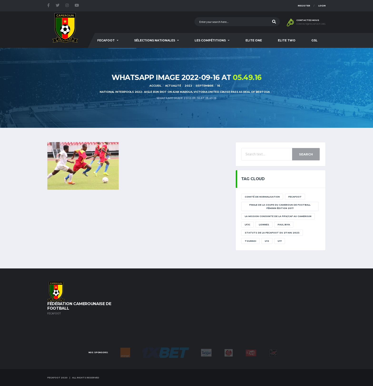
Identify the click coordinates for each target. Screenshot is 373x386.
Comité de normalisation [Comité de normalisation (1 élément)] (262, 196)
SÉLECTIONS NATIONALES (154, 40)
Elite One (253, 40)
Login (322, 5)
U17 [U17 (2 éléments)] (280, 241)
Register (304, 5)
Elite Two (286, 40)
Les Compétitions (210, 40)
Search (306, 154)
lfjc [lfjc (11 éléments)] (247, 224)
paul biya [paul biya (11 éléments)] (284, 224)
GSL (314, 40)
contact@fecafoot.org (311, 24)
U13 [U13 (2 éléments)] (267, 241)
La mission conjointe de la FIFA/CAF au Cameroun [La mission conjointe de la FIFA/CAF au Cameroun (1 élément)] (278, 216)
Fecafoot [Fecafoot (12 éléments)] (295, 196)
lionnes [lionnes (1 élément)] (264, 224)
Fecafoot (106, 40)
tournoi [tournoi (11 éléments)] (250, 241)
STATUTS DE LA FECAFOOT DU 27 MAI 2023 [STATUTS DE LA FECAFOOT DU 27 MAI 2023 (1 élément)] (272, 232)
